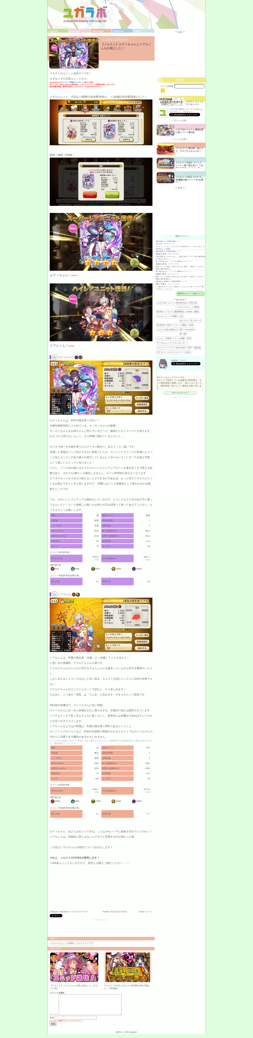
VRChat (193, 303)
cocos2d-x (190, 329)
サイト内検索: (167, 86)
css (181, 316)
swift (191, 325)
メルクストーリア (79, 911)
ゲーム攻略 (179, 338)
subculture (98, 31)
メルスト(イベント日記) (179, 352)
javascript (180, 347)
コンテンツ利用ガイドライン (72, 82)
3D (181, 329)
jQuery (160, 311)
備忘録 (197, 347)
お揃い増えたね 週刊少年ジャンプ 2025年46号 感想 (168, 281)
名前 (52, 1021)
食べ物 (183, 333)
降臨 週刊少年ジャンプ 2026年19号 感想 (165, 241)
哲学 (190, 347)
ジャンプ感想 (180, 325)
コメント (54, 1018)
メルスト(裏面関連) (174, 311)
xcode (189, 311)
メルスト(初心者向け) (167, 329)
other (137, 31)
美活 (189, 338)
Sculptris (161, 325)
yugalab (53, 31)
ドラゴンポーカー (178, 343)
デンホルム (162, 343)
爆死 (196, 311)
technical (118, 31)
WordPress (181, 303)
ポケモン (161, 352)
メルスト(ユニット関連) (62, 943)
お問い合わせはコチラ (180, 393)
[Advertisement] (101, 928)
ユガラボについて (165, 303)
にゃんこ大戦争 (164, 338)
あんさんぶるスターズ (190, 320)
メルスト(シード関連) (167, 316)
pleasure (75, 31)
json (169, 325)
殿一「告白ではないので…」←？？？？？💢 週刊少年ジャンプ (171, 261)
